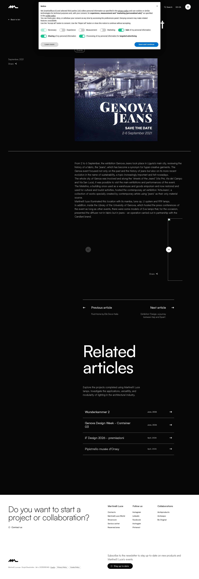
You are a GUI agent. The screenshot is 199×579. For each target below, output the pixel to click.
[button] (157, 6)
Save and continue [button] (146, 44)
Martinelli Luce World (116, 516)
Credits (53, 567)
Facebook (137, 520)
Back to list (14, 20)
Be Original (162, 520)
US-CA (178, 7)
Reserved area (114, 527)
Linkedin (136, 516)
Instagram (137, 512)
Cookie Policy (74, 567)
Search (168, 7)
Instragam (137, 523)
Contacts (112, 512)
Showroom (112, 520)
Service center (114, 523)
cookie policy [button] (50, 16)
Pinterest (136, 527)
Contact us (15, 527)
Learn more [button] (49, 44)
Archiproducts (163, 512)
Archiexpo (161, 516)
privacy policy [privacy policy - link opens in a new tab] (123, 11)
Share (12, 63)
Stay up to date (120, 566)
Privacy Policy (62, 567)
